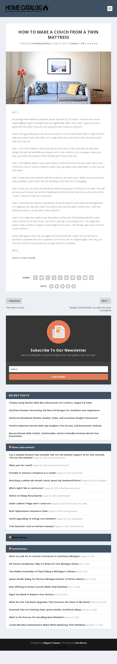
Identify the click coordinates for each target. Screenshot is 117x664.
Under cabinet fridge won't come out (30, 503)
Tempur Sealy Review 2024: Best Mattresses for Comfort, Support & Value (50, 402)
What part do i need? (20, 465)
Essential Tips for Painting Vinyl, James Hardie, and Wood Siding (45, 609)
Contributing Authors (40, 43)
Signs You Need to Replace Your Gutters (31, 594)
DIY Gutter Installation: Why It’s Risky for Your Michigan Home (43, 563)
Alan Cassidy (29, 257)
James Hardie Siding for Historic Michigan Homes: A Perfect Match (46, 579)
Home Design (19, 537)
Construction (19, 548)
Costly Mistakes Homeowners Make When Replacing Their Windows (47, 624)
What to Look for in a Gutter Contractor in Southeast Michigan (44, 556)
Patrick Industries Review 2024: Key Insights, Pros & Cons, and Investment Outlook (55, 425)
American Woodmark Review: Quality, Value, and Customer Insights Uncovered (53, 417)
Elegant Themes (52, 642)
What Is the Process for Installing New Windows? (36, 617)
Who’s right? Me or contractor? (26, 488)
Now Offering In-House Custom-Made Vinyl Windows (38, 586)
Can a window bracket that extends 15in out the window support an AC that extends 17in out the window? (56, 456)
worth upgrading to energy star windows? (32, 518)
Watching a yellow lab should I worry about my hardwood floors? (45, 480)
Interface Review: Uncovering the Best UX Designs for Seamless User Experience (54, 410)
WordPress (81, 642)
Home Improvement (23, 447)
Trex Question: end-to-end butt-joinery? (31, 526)
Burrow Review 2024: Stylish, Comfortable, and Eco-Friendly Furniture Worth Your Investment (54, 435)
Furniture (73, 43)
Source (15, 257)
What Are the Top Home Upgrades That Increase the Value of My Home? (50, 602)
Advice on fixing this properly (25, 495)
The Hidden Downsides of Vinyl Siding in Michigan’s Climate (42, 571)
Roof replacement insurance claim (28, 511)
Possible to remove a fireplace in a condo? (32, 472)
